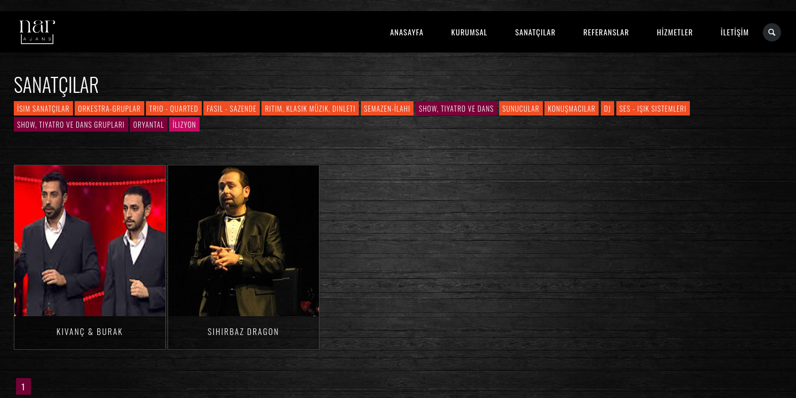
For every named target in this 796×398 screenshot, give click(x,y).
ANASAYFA (407, 32)
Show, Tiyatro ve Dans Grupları (71, 124)
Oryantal (148, 124)
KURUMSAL (469, 32)
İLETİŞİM (735, 32)
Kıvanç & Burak (89, 331)
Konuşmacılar (571, 108)
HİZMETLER (675, 32)
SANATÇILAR (535, 32)
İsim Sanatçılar (43, 108)
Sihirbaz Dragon (243, 331)
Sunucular (521, 108)
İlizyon (184, 124)
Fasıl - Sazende (231, 108)
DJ (607, 108)
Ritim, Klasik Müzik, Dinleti (310, 108)
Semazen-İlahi (387, 108)
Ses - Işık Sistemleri (653, 108)
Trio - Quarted (173, 108)
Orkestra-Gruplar (109, 108)
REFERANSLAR (606, 32)
